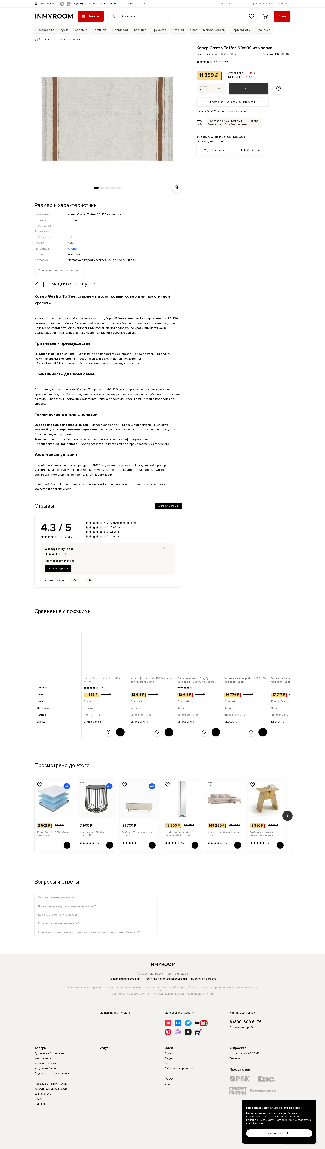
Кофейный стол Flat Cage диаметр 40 (92, 833)
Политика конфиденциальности (166, 979)
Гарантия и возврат (262, 3)
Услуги (105, 1048)
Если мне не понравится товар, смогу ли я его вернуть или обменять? (89, 932)
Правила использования (124, 979)
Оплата (241, 3)
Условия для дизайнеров (51, 1088)
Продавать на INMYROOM (51, 1083)
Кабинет (140, 30)
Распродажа (45, 30)
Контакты (284, 3)
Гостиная (100, 30)
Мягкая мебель (214, 30)
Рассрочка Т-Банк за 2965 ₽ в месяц (232, 102)
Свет (193, 30)
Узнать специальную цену (230, 111)
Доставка (227, 3)
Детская (178, 30)
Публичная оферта (203, 979)
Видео (169, 1058)
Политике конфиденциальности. (273, 1118)
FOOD (169, 1079)
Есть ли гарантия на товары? (59, 923)
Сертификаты (240, 30)
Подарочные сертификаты (52, 1073)
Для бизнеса (43, 1093)
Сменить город (215, 124)
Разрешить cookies (279, 1133)
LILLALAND (230, 721)
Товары (41, 1048)
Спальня (81, 30)
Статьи (169, 1053)
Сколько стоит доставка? (56, 897)
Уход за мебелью (46, 1068)
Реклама (235, 1058)
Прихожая (159, 30)
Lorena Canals (92, 721)
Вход (282, 16)
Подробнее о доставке (236, 124)
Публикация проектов (179, 1068)
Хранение (263, 30)
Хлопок (73, 249)
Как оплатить (43, 1058)
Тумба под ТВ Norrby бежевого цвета (137, 833)
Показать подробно (242, 1027)
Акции (38, 1098)
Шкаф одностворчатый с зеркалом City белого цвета (179, 833)
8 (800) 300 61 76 (85, 3)
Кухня (64, 30)
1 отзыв (224, 62)
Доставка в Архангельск (50, 1053)
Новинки (40, 1104)
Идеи (169, 1048)
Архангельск (46, 3)
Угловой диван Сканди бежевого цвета (224, 833)
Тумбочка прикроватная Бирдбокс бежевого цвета (263, 833)
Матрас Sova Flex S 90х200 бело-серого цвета (53, 833)
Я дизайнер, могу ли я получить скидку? (67, 906)
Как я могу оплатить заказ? (57, 914)
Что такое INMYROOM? (244, 1053)
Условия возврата (46, 1063)
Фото (168, 1063)
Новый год (120, 30)
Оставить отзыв (168, 505)
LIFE (167, 1083)
